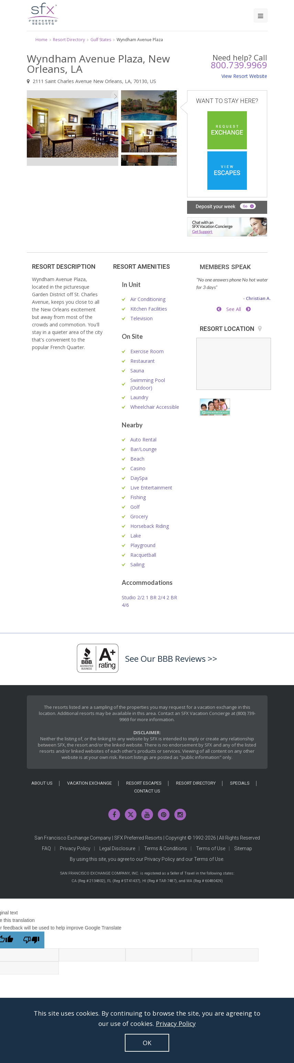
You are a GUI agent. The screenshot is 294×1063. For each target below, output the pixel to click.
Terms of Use (210, 848)
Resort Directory (69, 40)
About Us (42, 783)
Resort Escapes (144, 783)
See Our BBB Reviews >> (171, 658)
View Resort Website (244, 76)
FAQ (46, 848)
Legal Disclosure (117, 848)
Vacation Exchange (89, 783)
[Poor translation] (31, 940)
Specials (240, 783)
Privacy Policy (75, 848)
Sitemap (243, 848)
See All (233, 309)
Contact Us (147, 791)
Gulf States (100, 40)
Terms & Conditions (165, 848)
